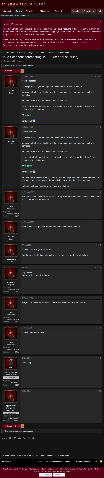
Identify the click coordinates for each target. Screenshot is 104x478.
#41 (99, 76)
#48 (99, 328)
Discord (58, 11)
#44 (99, 222)
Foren (19, 11)
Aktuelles (30, 11)
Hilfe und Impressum (84, 461)
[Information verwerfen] (100, 22)
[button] (36, 11)
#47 (99, 298)
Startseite (7, 11)
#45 (99, 245)
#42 (99, 127)
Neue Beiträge (7, 15)
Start (96, 461)
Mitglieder (44, 11)
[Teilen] (96, 76)
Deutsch (6, 461)
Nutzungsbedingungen (54, 461)
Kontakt (40, 461)
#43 (99, 192)
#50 (99, 391)
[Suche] (100, 11)
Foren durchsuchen (22, 15)
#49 (99, 358)
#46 (99, 268)
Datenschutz (69, 461)
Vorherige (8, 71)
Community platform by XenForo (52, 466)
